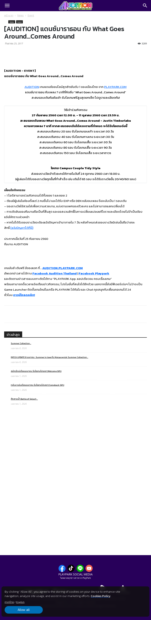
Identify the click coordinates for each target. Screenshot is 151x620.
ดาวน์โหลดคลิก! (24, 294)
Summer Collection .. (21, 343)
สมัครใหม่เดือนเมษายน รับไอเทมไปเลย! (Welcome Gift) (36, 371)
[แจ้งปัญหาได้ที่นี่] (21, 227)
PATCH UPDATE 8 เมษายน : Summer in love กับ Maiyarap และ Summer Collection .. (49, 357)
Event (31, 15)
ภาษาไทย (9, 602)
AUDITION (31, 86)
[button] (7, 5)
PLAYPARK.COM (115, 86)
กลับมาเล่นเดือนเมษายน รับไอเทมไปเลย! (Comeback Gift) (37, 385)
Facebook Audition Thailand (54, 273)
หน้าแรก (8, 15)
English (20, 602)
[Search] (145, 5)
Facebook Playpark (94, 273)
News (20, 15)
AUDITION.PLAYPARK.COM (62, 268)
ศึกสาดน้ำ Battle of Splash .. (24, 398)
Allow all (23, 609)
